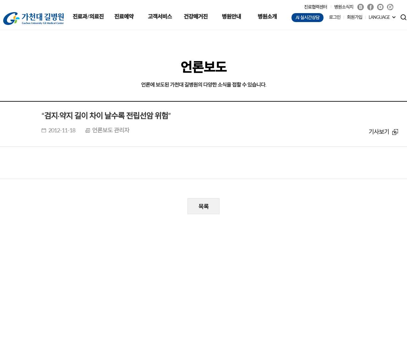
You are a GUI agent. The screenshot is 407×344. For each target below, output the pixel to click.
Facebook (370, 7)
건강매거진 (196, 16)
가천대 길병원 (33, 18)
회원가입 (354, 17)
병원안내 (231, 16)
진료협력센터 (315, 7)
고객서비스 (160, 16)
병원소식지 (343, 7)
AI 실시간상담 (307, 17)
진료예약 (123, 16)
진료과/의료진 (88, 16)
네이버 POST (390, 7)
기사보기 (379, 131)
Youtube (380, 7)
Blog (360, 7)
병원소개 (267, 16)
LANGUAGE (379, 17)
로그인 (334, 17)
